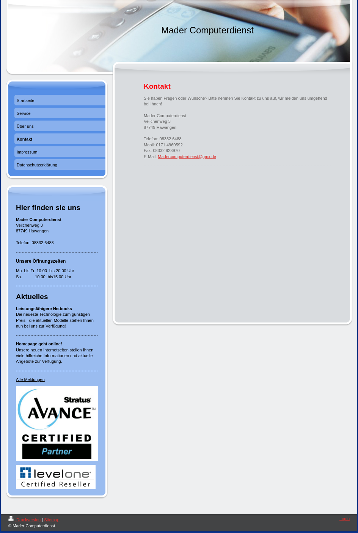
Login (344, 518)
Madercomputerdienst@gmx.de (187, 156)
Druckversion (25, 519)
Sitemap (51, 519)
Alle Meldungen (30, 379)
